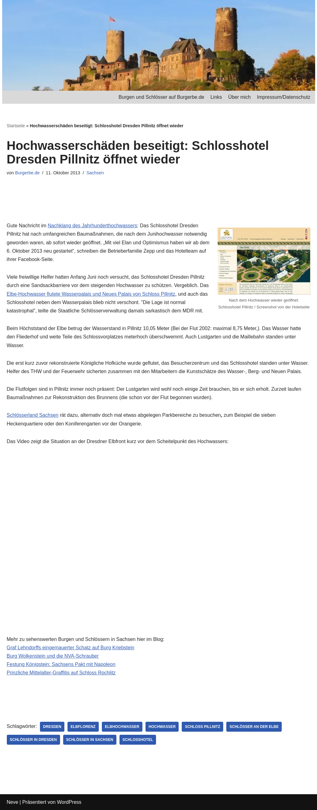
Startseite (16, 125)
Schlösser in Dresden (33, 740)
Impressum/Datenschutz (283, 97)
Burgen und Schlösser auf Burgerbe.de (161, 97)
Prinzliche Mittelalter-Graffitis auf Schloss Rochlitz (61, 672)
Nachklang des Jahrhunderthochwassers (92, 225)
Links (216, 97)
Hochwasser (162, 727)
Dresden (52, 727)
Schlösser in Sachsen (89, 740)
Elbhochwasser (122, 727)
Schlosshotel (138, 740)
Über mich (239, 97)
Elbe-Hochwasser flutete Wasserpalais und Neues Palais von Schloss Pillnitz (91, 294)
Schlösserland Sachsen (33, 415)
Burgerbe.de (27, 172)
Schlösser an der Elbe (254, 727)
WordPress (69, 802)
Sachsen (95, 172)
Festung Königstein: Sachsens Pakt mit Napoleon (61, 664)
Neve (12, 802)
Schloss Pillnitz (202, 727)
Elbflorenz (83, 727)
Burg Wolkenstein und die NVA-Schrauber (53, 656)
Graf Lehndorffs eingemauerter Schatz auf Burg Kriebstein (70, 647)
